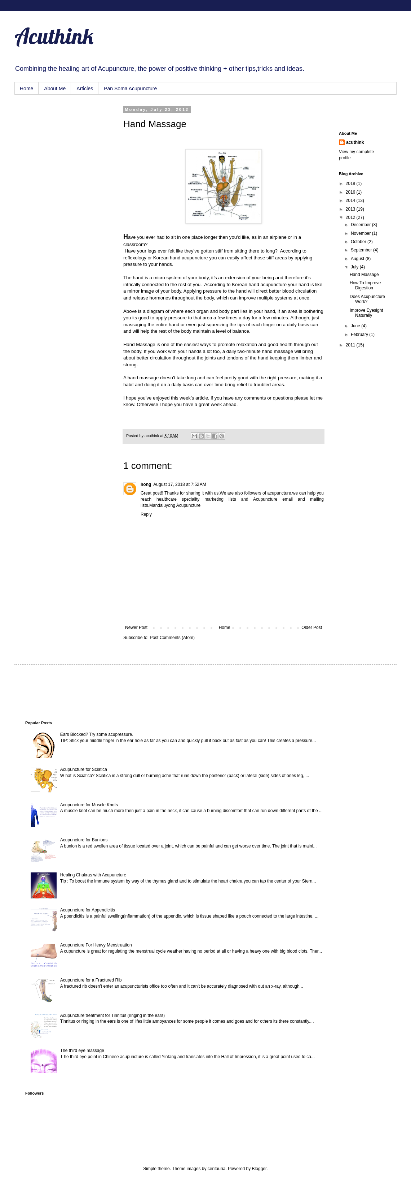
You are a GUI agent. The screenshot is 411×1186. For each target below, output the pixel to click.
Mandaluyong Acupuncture (174, 505)
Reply (146, 514)
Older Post (311, 627)
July (355, 266)
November (361, 233)
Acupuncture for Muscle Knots (89, 804)
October (359, 241)
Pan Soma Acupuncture (130, 88)
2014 (351, 200)
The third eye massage (82, 1050)
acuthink (152, 436)
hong (146, 484)
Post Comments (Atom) (172, 637)
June (356, 325)
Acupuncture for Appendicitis (87, 910)
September (362, 250)
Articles (84, 88)
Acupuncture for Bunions (83, 839)
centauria (216, 1168)
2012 (351, 217)
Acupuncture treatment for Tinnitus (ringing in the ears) (112, 1015)
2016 (351, 192)
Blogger (259, 1168)
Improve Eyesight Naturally (366, 313)
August (358, 258)
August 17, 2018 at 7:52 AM (179, 484)
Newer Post (136, 627)
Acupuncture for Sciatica (83, 769)
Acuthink (53, 35)
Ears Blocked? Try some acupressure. (96, 734)
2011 (351, 345)
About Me (55, 88)
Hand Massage (364, 274)
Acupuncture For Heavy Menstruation (96, 945)
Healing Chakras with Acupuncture (93, 874)
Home (26, 88)
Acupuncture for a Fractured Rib (91, 980)
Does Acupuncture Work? (367, 299)
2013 (351, 209)
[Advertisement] (61, 143)
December (361, 224)
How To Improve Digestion (365, 285)
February (360, 334)
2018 (351, 183)
